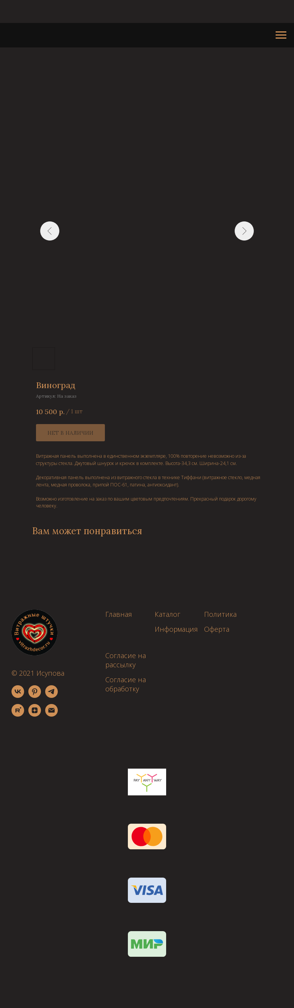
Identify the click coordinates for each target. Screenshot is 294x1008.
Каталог (167, 614)
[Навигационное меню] (281, 35)
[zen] (34, 714)
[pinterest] (34, 696)
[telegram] (51, 696)
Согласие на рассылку (125, 660)
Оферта (216, 629)
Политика (220, 614)
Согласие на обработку (125, 684)
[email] (51, 714)
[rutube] (17, 714)
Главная (118, 614)
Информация (176, 629)
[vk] (17, 696)
